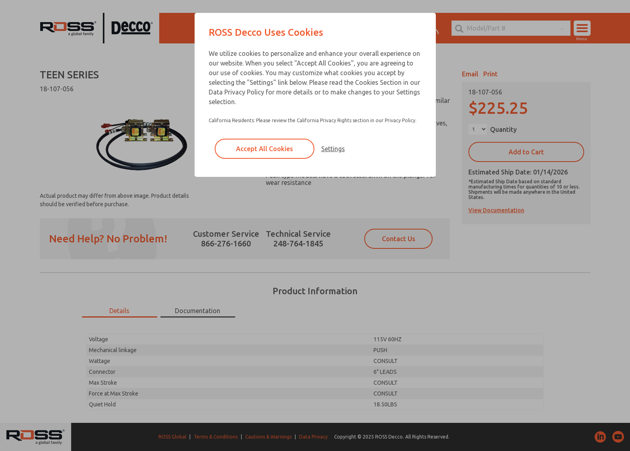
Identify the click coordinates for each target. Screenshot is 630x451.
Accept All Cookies (264, 148)
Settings (333, 148)
